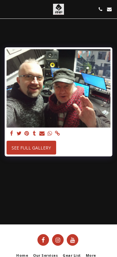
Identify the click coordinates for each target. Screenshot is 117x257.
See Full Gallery (31, 148)
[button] (7, 9)
